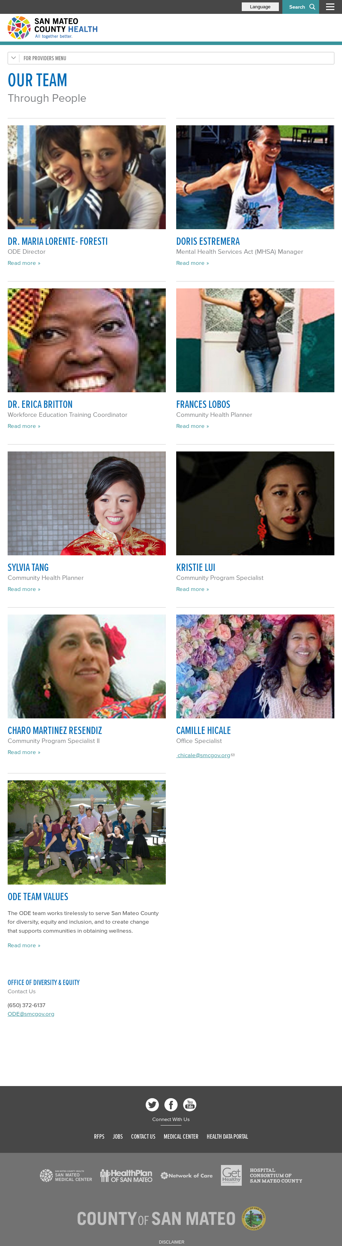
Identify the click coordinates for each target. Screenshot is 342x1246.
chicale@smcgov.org (203, 755)
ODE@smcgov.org (31, 1013)
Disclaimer (171, 1242)
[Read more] (87, 177)
